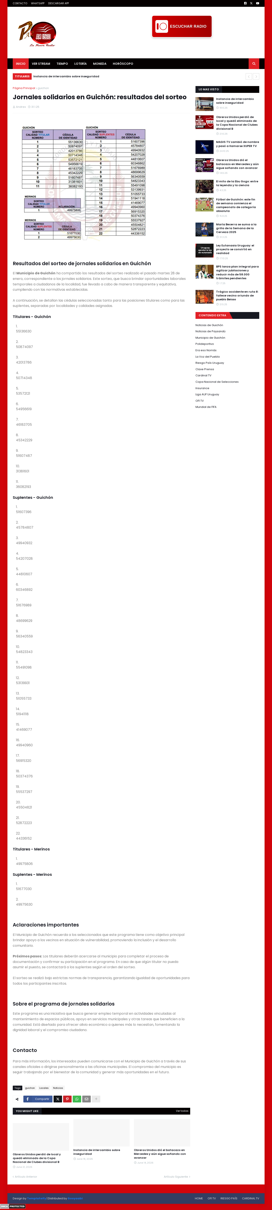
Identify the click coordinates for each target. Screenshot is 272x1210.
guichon (43, 88)
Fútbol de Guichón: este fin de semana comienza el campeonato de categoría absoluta (236, 205)
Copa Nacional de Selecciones (217, 382)
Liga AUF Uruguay (207, 394)
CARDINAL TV (250, 1198)
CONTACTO (20, 3)
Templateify (36, 1198)
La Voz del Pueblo (208, 357)
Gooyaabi (75, 1198)
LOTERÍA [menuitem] (80, 64)
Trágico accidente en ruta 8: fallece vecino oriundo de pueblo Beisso (237, 295)
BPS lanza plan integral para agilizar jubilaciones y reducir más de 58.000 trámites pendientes (237, 272)
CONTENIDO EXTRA (212, 315)
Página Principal (24, 88)
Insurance (202, 388)
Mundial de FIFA (206, 407)
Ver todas (182, 1111)
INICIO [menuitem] (21, 64)
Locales (44, 1088)
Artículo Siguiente (176, 1177)
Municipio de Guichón (210, 338)
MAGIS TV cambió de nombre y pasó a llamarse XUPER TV (237, 144)
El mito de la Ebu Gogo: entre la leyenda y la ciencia (237, 183)
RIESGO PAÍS (229, 1198)
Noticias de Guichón (209, 325)
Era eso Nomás (206, 350)
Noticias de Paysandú (210, 331)
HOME (199, 1198)
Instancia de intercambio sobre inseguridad (66, 76)
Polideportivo (205, 344)
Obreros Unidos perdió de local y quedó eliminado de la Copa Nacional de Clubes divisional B (37, 1158)
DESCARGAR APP (58, 3)
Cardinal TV (203, 375)
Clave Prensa (205, 369)
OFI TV (200, 401)
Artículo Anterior (26, 1177)
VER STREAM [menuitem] (41, 64)
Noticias (58, 1088)
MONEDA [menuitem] (99, 64)
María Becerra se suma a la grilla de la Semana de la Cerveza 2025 (236, 228)
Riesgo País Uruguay (210, 363)
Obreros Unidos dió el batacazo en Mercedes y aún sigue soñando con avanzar (160, 1154)
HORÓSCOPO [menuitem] (123, 64)
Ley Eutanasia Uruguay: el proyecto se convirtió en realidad (235, 249)
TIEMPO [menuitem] (62, 64)
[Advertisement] (182, 47)
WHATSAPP (37, 3)
